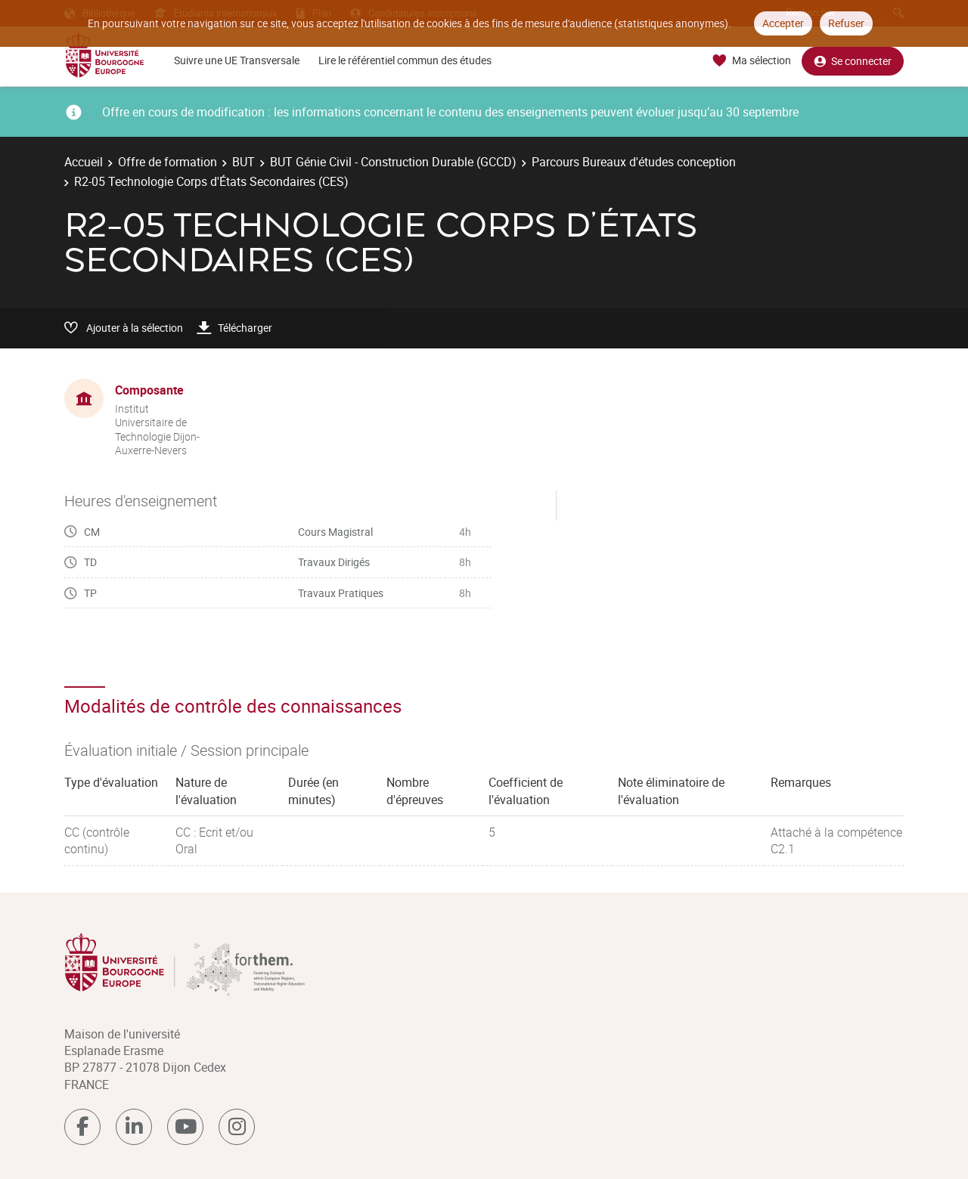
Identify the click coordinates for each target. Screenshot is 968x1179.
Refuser (846, 23)
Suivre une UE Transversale (236, 60)
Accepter (783, 23)
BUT (243, 161)
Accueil (83, 161)
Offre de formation (167, 161)
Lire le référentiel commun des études (405, 60)
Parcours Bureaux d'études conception (634, 161)
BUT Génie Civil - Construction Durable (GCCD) (393, 161)
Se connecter (853, 61)
